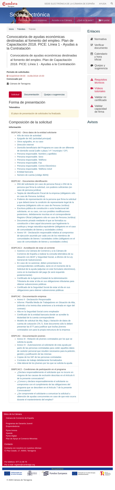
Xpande (9, 433)
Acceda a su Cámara (62, 20)
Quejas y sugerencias (102, 67)
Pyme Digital (11, 436)
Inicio (11, 29)
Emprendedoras (12, 426)
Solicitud (15, 94)
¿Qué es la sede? (85, 20)
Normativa (101, 39)
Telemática (14, 107)
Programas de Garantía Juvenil (19, 423)
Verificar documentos (102, 46)
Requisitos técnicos (101, 81)
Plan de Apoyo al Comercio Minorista (21, 439)
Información (15, 127)
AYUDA (102, 3)
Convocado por (14, 79)
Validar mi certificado (101, 99)
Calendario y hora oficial (101, 56)
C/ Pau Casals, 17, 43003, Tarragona (20, 451)
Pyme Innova (11, 430)
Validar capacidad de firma (101, 109)
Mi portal (104, 20)
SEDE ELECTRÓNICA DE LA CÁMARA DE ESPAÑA (70, 3)
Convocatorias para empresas (32, 20)
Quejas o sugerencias (54, 94)
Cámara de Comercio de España (20, 418)
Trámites (21, 29)
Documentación (31, 94)
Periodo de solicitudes (18, 72)
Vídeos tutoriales (100, 90)
